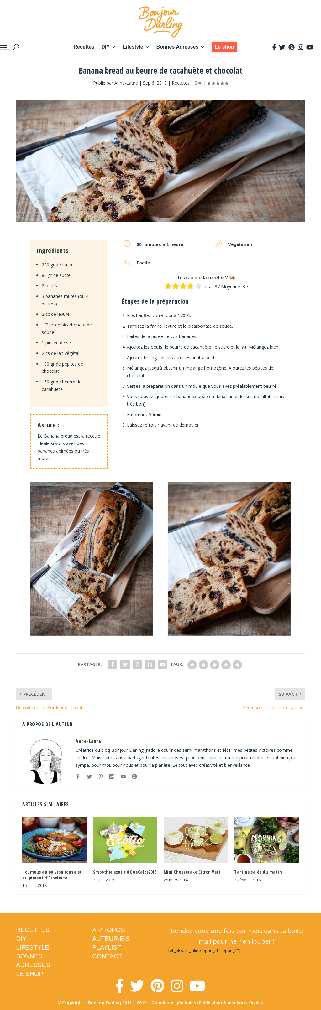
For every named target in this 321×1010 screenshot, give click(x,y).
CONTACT (107, 956)
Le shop (224, 46)
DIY (105, 46)
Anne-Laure (126, 83)
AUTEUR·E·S (111, 938)
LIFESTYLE (32, 947)
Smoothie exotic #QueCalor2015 (125, 872)
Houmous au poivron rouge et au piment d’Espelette (52, 874)
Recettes (83, 46)
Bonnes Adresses (177, 46)
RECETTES (33, 929)
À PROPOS (108, 929)
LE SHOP (29, 973)
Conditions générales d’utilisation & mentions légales (207, 1002)
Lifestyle (133, 46)
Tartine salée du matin (258, 872)
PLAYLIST (106, 947)
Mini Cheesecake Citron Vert (192, 872)
